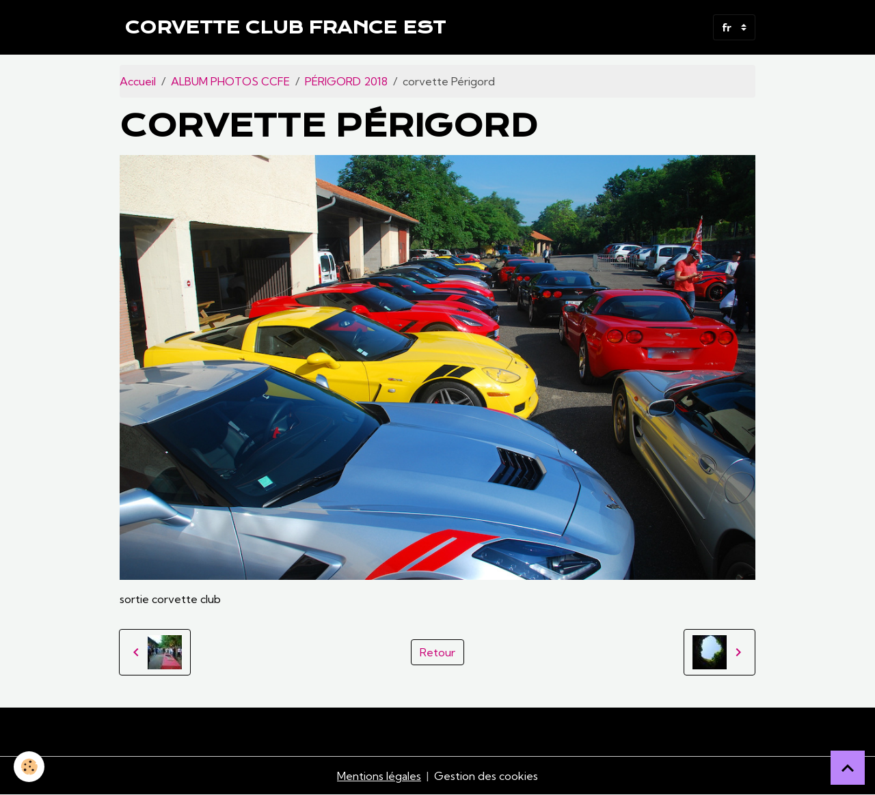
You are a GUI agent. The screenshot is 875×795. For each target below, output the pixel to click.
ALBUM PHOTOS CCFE (230, 81)
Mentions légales (379, 776)
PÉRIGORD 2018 (346, 81)
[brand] (285, 27)
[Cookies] (29, 766)
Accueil (138, 81)
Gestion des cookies (486, 776)
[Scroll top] (848, 768)
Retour (437, 652)
